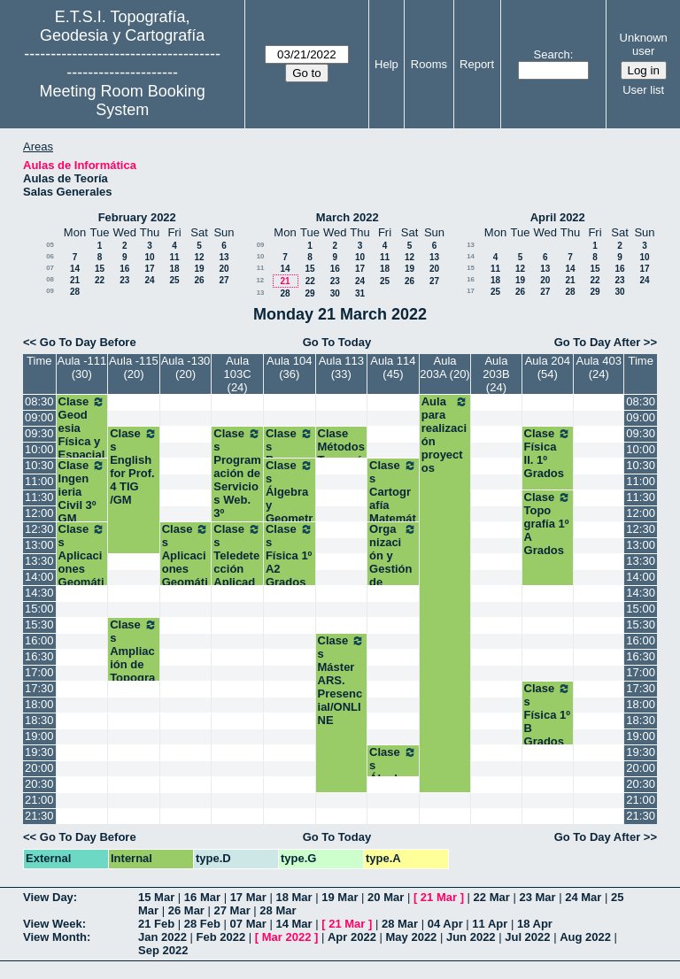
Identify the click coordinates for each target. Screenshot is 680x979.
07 (50, 268)
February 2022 (137, 217)
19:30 (39, 752)
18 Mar (293, 897)
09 (50, 291)
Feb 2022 (221, 937)
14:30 (39, 592)
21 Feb (156, 923)
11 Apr (489, 923)
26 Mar (186, 910)
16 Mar (202, 897)
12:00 (39, 513)
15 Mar (156, 897)
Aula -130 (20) (186, 367)
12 (199, 257)
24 (149, 280)
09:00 (39, 417)
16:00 (39, 640)
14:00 (39, 576)
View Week (52, 923)
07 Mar (248, 923)
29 (309, 293)
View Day (48, 897)
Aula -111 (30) (82, 367)
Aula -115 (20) (133, 367)
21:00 (39, 799)
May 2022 (411, 937)
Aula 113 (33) (341, 367)
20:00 (39, 768)
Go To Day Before (88, 342)
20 (223, 269)
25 (174, 280)
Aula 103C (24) (237, 374)
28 (75, 292)
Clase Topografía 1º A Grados (548, 523)
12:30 (39, 529)
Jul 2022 (527, 937)
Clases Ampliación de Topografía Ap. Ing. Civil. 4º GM (134, 677)
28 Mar (277, 910)
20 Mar (385, 897)
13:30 (39, 560)
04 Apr (445, 923)
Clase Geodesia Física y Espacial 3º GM (82, 434)
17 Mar (248, 897)
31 (360, 293)
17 (149, 269)
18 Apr (534, 923)
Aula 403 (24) (599, 367)
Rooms (429, 64)
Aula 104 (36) (289, 367)
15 (99, 269)
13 (223, 257)
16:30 (39, 656)
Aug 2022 (585, 937)
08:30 (39, 401)
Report (477, 64)
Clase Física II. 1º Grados (548, 453)
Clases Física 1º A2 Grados (289, 555)
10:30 (39, 465)
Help (386, 64)
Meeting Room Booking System (122, 100)
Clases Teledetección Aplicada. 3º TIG (237, 562)
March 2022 (347, 217)
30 (335, 293)
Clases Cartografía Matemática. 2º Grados (393, 505)
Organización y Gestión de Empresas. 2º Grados (393, 575)
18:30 (39, 720)
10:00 (39, 449)
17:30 (39, 688)
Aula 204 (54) (547, 367)
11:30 (39, 497)
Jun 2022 (471, 937)
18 (174, 269)
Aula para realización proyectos (445, 434)
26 (199, 280)
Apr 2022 (352, 937)
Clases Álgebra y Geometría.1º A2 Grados (289, 505)
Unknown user (644, 44)
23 (124, 280)
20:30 (39, 783)
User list (643, 89)
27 (223, 280)
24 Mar (583, 897)
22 (99, 280)
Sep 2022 (163, 950)
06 (50, 256)
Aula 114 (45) (392, 367)
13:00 (39, 544)
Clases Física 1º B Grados (548, 715)
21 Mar (439, 897)
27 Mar (232, 910)
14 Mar (293, 923)
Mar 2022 (287, 937)
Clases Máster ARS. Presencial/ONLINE (342, 680)
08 (50, 279)
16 (124, 269)
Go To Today (337, 342)
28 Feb (202, 923)
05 (50, 245)
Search (552, 54)
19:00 (39, 736)
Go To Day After (597, 342)
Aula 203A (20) (444, 367)
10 (149, 257)
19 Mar (339, 897)
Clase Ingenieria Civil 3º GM (82, 492)
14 (75, 269)
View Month (55, 937)
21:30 (39, 815)
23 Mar (537, 897)
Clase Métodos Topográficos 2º (341, 453)
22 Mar (492, 897)
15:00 (39, 608)
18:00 (39, 704)
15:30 (39, 624)
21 (75, 280)
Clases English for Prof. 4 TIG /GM (134, 466)
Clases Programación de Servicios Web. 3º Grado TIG (237, 486)
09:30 (39, 433)
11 (174, 257)
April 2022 (557, 217)
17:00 (39, 672)
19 (199, 269)
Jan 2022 (162, 937)
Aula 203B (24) (496, 374)
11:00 (39, 481)
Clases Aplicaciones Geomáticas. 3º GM (82, 568)
